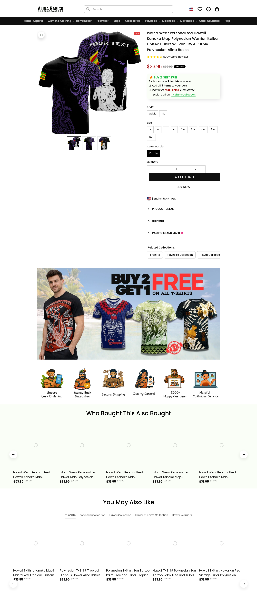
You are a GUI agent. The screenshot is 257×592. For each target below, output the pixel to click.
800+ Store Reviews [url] (175, 57)
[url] (183, 95)
